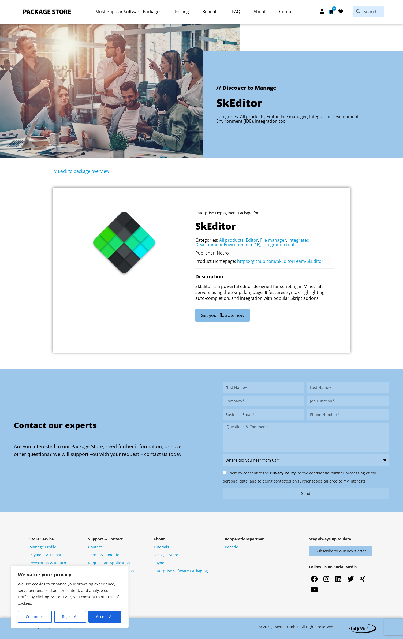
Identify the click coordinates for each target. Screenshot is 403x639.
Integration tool (271, 121)
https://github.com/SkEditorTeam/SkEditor (280, 261)
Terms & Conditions (106, 554)
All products (252, 116)
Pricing (182, 11)
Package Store (165, 554)
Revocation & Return (47, 562)
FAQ (236, 11)
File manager (294, 116)
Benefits (210, 11)
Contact (287, 11)
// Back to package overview (81, 171)
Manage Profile (42, 547)
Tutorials (161, 547)
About (259, 11)
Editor (273, 116)
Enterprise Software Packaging (180, 570)
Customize (35, 616)
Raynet (159, 562)
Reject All (70, 616)
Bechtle (231, 547)
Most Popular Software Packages (128, 11)
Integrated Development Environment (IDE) (252, 242)
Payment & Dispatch (47, 554)
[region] (70, 597)
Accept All (105, 616)
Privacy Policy (283, 473)
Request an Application (109, 562)
